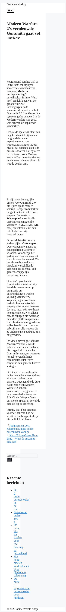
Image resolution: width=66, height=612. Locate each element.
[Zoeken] (9, 460)
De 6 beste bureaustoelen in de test (21, 500)
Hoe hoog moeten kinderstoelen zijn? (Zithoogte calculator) (21, 566)
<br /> (33, 181)
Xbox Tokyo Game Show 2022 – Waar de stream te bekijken (22, 438)
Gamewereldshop (16, 4)
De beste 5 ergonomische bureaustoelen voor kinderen (21, 588)
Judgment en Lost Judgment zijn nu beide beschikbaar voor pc (20, 428)
